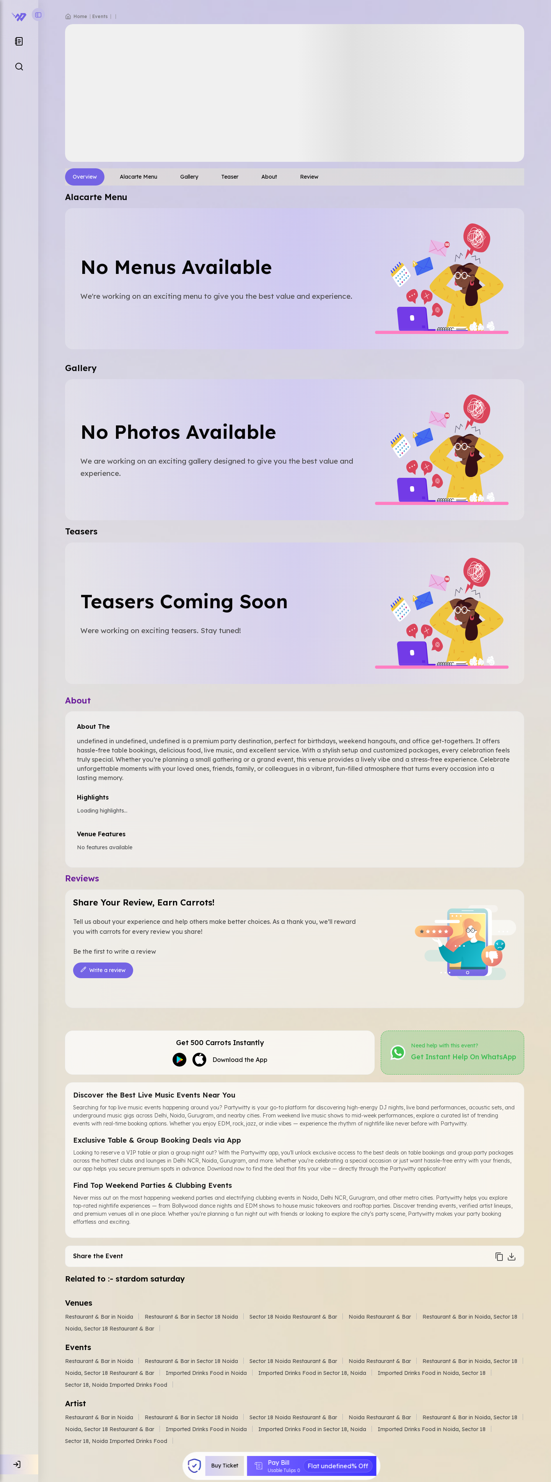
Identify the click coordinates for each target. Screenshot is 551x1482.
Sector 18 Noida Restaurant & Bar (293, 1316)
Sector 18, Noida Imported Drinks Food (116, 1384)
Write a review (103, 970)
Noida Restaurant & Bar (380, 1316)
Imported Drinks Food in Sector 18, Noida (312, 1373)
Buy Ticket (225, 1466)
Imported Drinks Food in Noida (206, 1373)
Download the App (239, 1059)
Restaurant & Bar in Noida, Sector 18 (469, 1316)
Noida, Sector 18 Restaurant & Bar (109, 1328)
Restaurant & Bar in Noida (99, 1316)
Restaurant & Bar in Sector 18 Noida (191, 1316)
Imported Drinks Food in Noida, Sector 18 (432, 1373)
